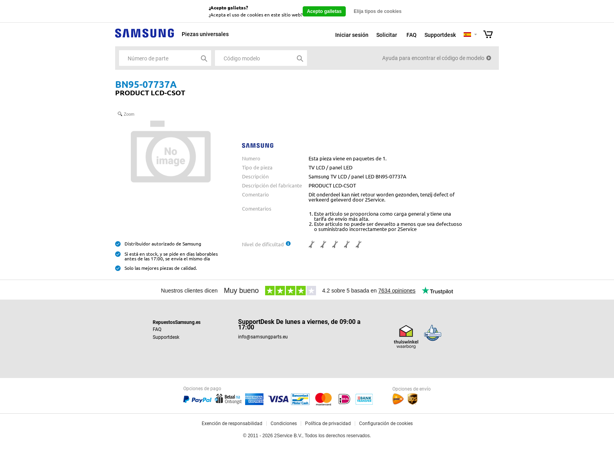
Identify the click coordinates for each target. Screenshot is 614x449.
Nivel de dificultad (263, 244)
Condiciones (284, 423)
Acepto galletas (324, 11)
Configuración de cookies (386, 423)
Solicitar (386, 35)
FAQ (411, 35)
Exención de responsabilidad (232, 423)
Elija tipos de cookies (377, 11)
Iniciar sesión (351, 35)
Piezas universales (205, 34)
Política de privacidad (328, 423)
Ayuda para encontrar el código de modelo (433, 58)
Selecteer (475, 35)
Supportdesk (440, 35)
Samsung (144, 37)
